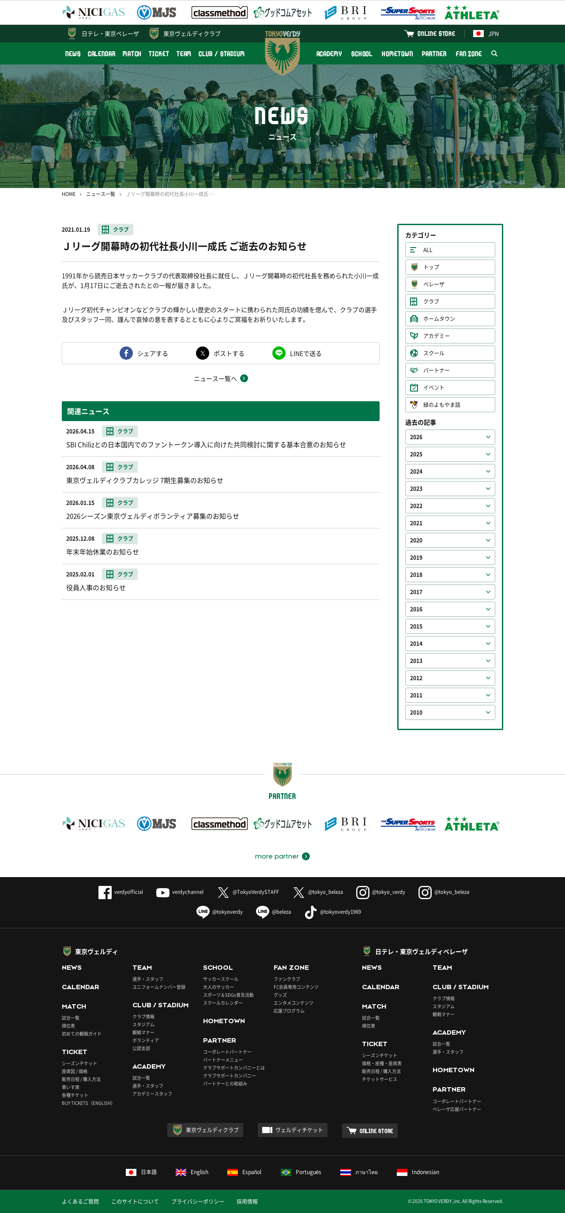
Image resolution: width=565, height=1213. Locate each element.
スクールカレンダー (223, 1002)
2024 (416, 471)
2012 (416, 678)
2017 (416, 592)
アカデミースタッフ (152, 1093)
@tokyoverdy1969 (332, 911)
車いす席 (70, 1087)
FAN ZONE (469, 53)
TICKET (159, 53)
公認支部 (141, 1048)
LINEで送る (306, 353)
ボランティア (145, 1040)
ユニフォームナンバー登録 (158, 986)
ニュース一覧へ (215, 378)
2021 (416, 523)
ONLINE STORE (437, 33)
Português (301, 1172)
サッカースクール (220, 979)
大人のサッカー (218, 986)
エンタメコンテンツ (293, 1002)
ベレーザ (433, 284)
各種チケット (75, 1095)
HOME (68, 194)
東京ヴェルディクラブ (192, 33)
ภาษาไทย (359, 1172)
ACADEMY (329, 53)
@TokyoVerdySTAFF (248, 892)
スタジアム (143, 1024)
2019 (416, 557)
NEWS (73, 53)
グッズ (280, 994)
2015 (416, 626)
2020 (416, 540)
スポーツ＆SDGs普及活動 (228, 994)
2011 (416, 695)
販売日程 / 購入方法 (81, 1079)
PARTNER (434, 53)
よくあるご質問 (80, 1201)
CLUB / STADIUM (222, 53)
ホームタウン (439, 319)
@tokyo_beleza (317, 892)
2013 (416, 661)
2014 (416, 644)
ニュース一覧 (100, 194)
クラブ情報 (143, 1016)
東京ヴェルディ (96, 951)
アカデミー (436, 336)
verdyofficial (120, 892)
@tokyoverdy (219, 911)
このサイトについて (135, 1201)
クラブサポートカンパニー (229, 1075)
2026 (416, 437)
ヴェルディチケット (299, 1130)
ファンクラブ (287, 979)
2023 (416, 489)
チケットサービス (379, 1079)
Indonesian (418, 1172)
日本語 (141, 1172)
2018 (416, 575)
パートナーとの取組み (225, 1083)
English (192, 1172)
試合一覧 (70, 1017)
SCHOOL (362, 53)
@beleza (273, 911)
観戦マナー (143, 1032)
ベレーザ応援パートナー (457, 1109)
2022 (416, 506)
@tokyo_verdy (380, 892)
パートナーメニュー (223, 1059)
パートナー (436, 370)
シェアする (152, 353)
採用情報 (247, 1201)
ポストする (229, 353)
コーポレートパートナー (227, 1051)
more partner (277, 856)
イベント (433, 388)
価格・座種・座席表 (382, 1063)
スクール (433, 353)
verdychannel (179, 892)
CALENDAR (102, 53)
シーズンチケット (79, 1063)
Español (244, 1172)
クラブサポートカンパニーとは (234, 1067)
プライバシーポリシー (197, 1201)
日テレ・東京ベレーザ (110, 33)
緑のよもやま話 (441, 405)
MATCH (132, 53)
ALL (428, 250)
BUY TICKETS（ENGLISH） (88, 1103)
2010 (416, 712)
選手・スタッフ (147, 979)
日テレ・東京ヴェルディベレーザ (421, 951)
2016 (416, 609)
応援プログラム (289, 1010)
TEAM (184, 53)
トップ (431, 267)
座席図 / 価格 (74, 1071)
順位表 (68, 1025)
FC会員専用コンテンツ (296, 986)
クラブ (121, 230)
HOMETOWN (397, 53)
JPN (486, 33)
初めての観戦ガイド (82, 1033)
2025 (416, 454)
